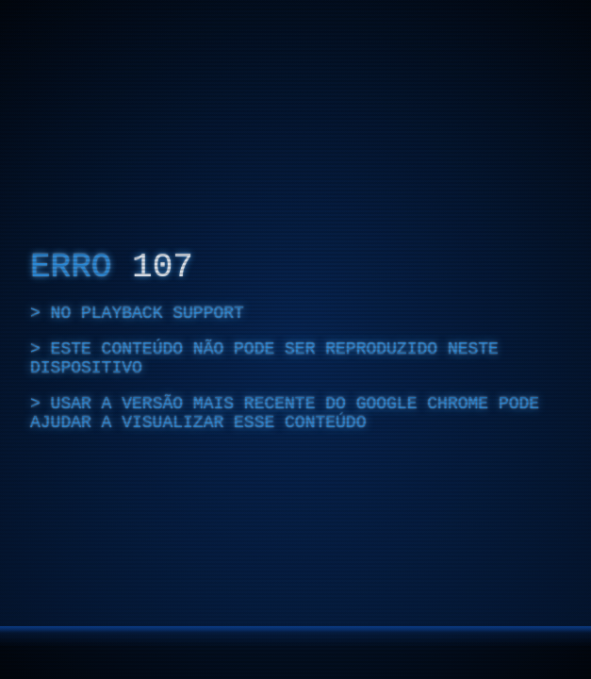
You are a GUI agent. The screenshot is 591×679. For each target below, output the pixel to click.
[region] (295, 339)
